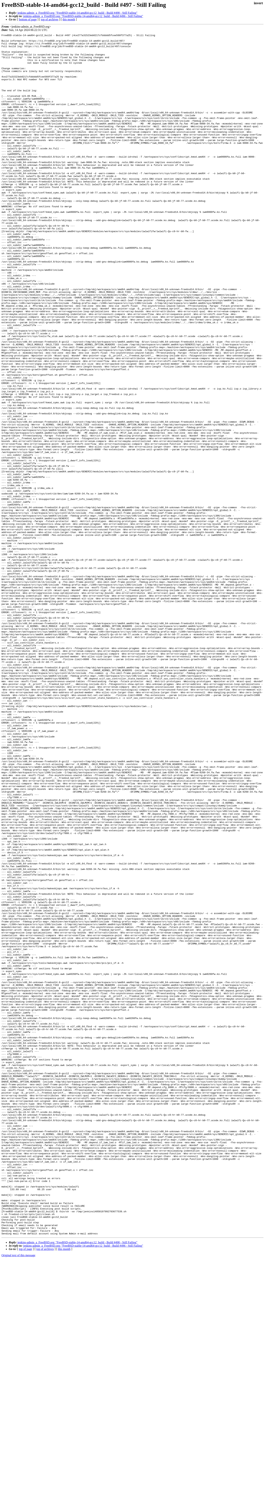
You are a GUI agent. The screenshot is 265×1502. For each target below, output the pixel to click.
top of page (25, 1489)
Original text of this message (18, 1495)
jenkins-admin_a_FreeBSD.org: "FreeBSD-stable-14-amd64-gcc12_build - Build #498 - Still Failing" (77, 12)
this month (69, 19)
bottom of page (28, 19)
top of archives (49, 19)
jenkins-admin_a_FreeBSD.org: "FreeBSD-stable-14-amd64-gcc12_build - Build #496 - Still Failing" (83, 16)
